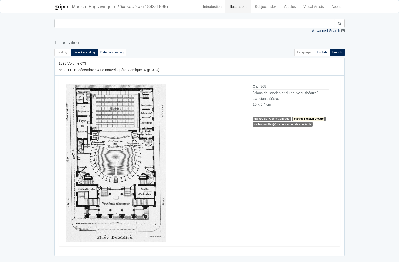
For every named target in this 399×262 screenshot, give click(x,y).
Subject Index (266, 7)
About (336, 7)
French (337, 52)
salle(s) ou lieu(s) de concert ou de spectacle (282, 124)
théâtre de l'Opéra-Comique (271, 118)
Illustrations (238, 7)
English (322, 52)
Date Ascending (84, 52)
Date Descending (112, 52)
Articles (290, 7)
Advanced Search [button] (326, 31)
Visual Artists (314, 7)
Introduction (212, 7)
